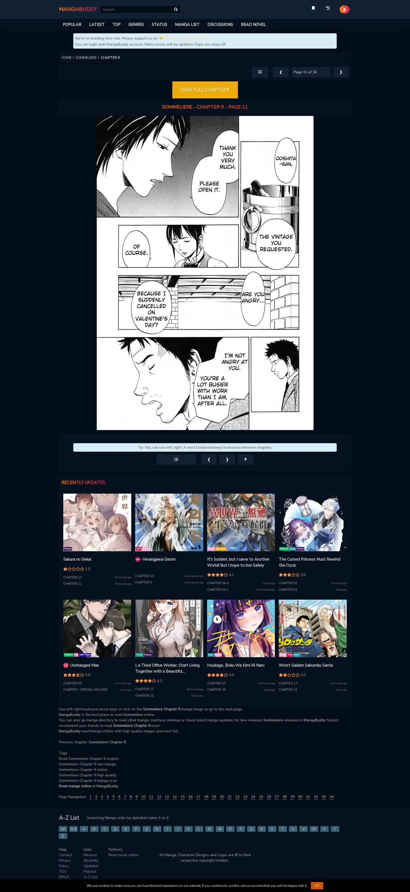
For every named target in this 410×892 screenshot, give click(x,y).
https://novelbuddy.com (187, 38)
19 (214, 796)
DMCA (64, 876)
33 (324, 796)
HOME (68, 57)
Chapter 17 (144, 689)
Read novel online (124, 854)
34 (331, 796)
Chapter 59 (72, 683)
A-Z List (90, 876)
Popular (90, 871)
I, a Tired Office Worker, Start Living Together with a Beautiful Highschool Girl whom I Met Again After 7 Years (167, 668)
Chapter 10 (144, 576)
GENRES (136, 24)
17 (198, 796)
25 (261, 796)
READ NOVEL (253, 24)
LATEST (97, 24)
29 (292, 796)
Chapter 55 (288, 583)
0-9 (73, 829)
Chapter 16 (144, 696)
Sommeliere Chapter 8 (107, 742)
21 (229, 796)
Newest (90, 854)
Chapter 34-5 (218, 583)
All (63, 829)
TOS (62, 871)
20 (222, 796)
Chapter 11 (72, 584)
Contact (65, 854)
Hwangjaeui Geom (158, 559)
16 (190, 796)
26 (269, 796)
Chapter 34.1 (217, 590)
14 (175, 796)
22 (237, 796)
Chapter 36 (216, 690)
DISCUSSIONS (220, 24)
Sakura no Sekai (77, 559)
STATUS (159, 24)
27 (277, 796)
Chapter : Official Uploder (85, 690)
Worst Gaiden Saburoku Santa (306, 665)
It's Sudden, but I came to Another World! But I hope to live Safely (238, 562)
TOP (116, 24)
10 (143, 796)
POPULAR (72, 24)
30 (300, 796)
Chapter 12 (72, 577)
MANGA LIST (187, 24)
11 (151, 796)
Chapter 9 (143, 582)
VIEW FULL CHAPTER (205, 90)
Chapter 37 (216, 683)
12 (159, 796)
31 (308, 796)
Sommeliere (133, 714)
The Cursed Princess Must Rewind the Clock (309, 562)
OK (317, 886)
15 (182, 796)
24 (253, 796)
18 (206, 796)
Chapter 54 (288, 590)
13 (167, 796)
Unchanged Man (84, 665)
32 (316, 796)
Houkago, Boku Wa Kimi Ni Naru (235, 665)
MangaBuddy (70, 714)
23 (245, 796)
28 (284, 796)
